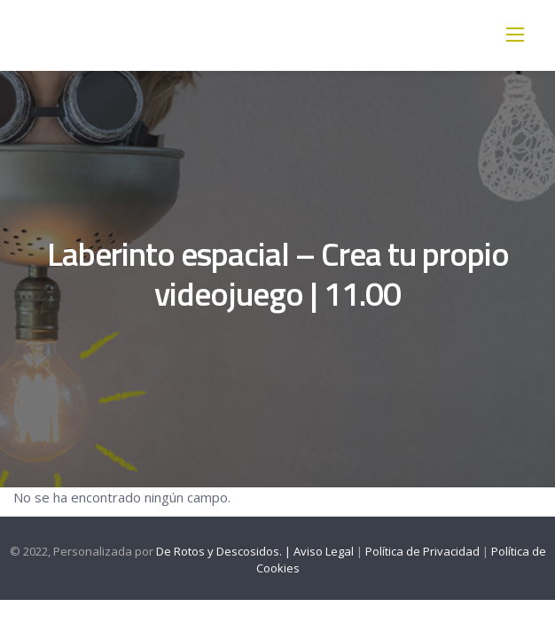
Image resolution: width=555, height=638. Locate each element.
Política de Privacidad (422, 551)
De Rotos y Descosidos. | (224, 551)
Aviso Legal (323, 551)
